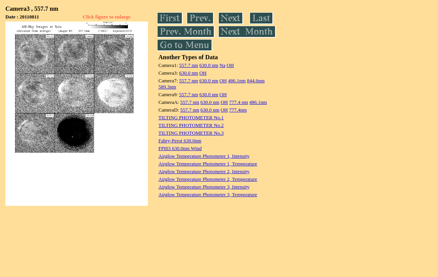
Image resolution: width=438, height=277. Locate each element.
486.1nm (237, 80)
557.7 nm (188, 65)
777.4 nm (238, 102)
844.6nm (256, 80)
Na (222, 65)
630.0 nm (208, 65)
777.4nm (238, 110)
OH (230, 65)
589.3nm (167, 87)
